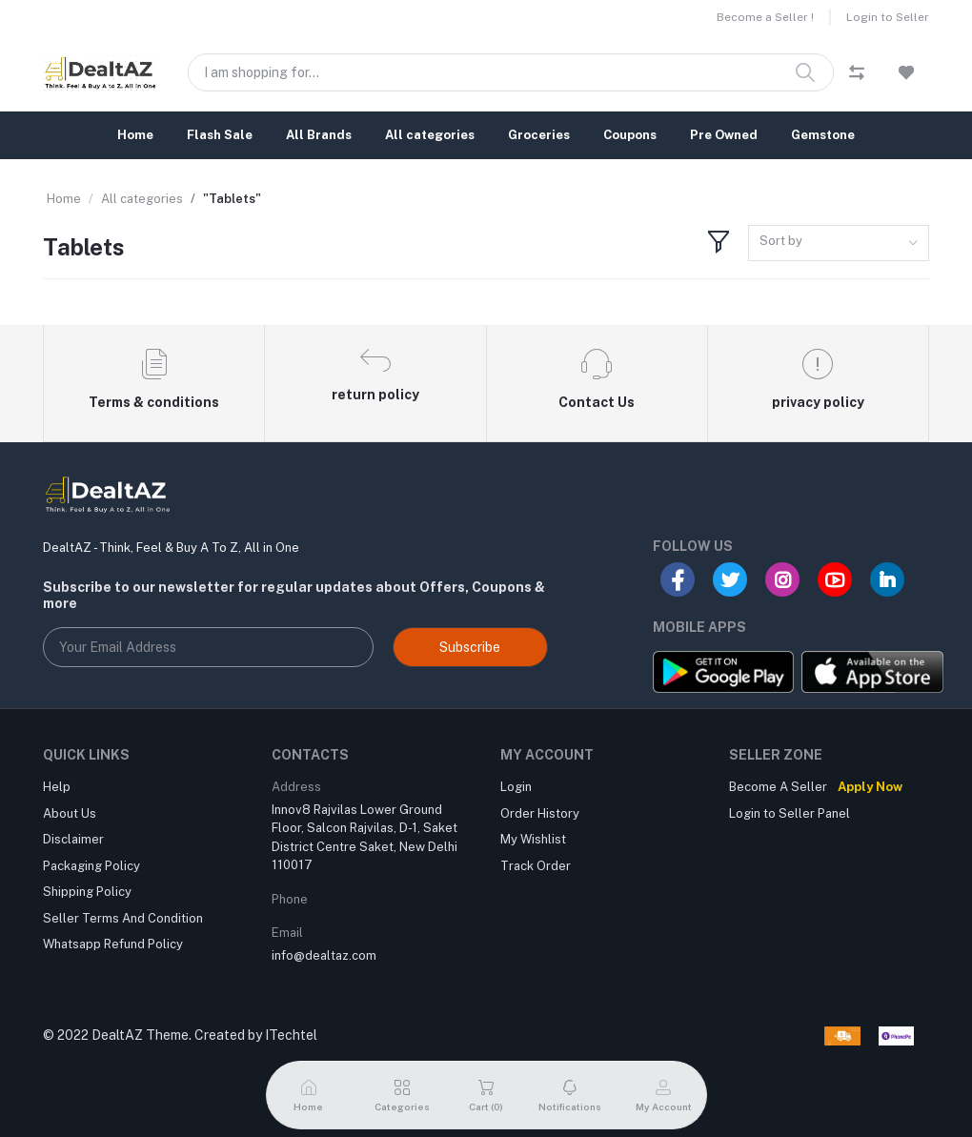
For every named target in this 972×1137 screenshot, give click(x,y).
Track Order (535, 866)
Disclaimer (73, 839)
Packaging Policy (91, 866)
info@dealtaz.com (324, 955)
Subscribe (469, 647)
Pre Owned (724, 135)
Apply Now (870, 787)
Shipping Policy (87, 891)
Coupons (630, 135)
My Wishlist (533, 839)
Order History (539, 813)
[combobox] (838, 243)
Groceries (539, 135)
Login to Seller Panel (789, 813)
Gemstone (823, 135)
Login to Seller (887, 17)
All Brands (319, 135)
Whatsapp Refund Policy (113, 944)
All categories (430, 135)
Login (516, 787)
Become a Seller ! (765, 17)
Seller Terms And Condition (123, 918)
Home (135, 135)
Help (57, 787)
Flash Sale (220, 135)
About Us (69, 813)
